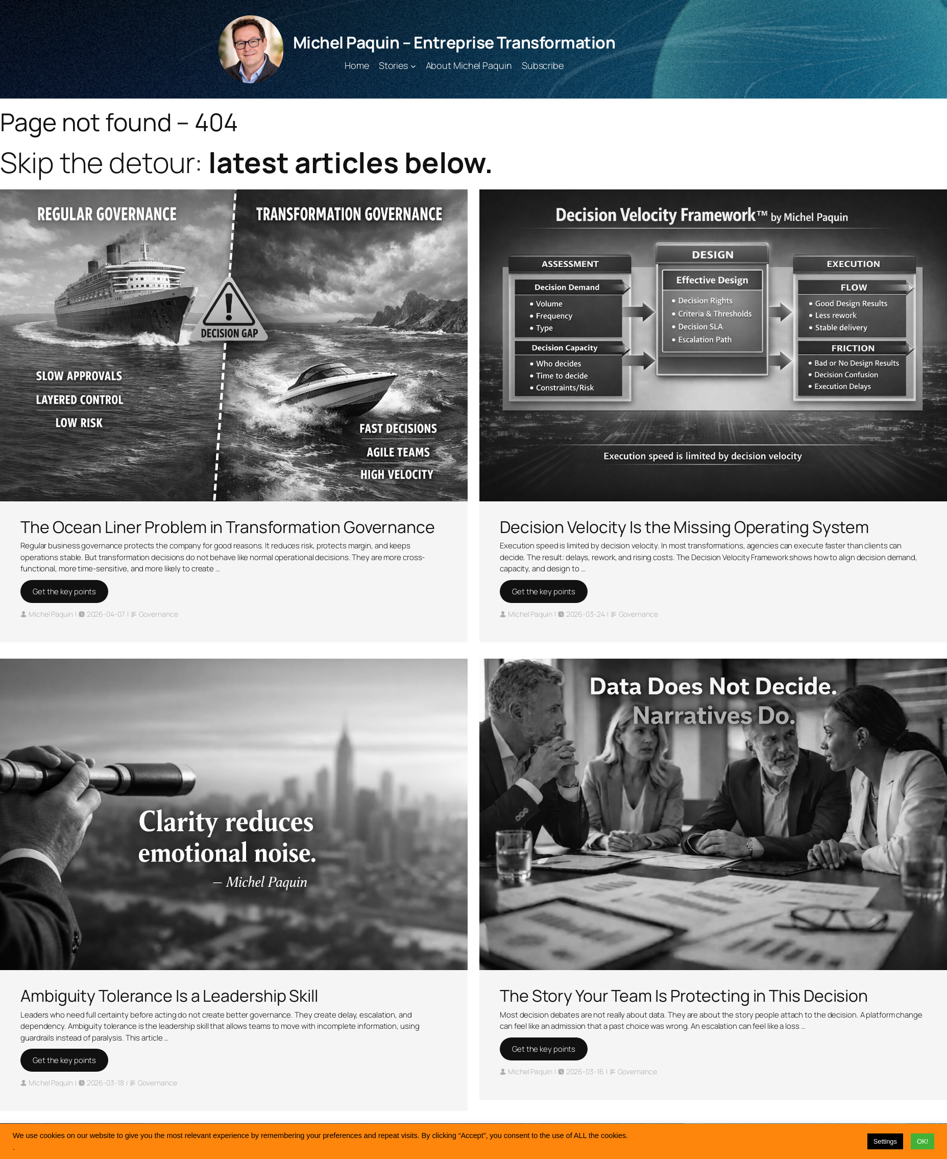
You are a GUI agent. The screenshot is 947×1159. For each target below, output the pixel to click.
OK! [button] (922, 1141)
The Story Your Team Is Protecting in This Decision (684, 995)
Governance (158, 614)
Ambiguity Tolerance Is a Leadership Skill (169, 995)
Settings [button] (885, 1141)
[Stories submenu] (413, 65)
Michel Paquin (51, 614)
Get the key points (64, 591)
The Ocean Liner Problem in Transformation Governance (227, 527)
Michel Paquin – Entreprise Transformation (454, 42)
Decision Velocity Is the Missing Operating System (684, 527)
